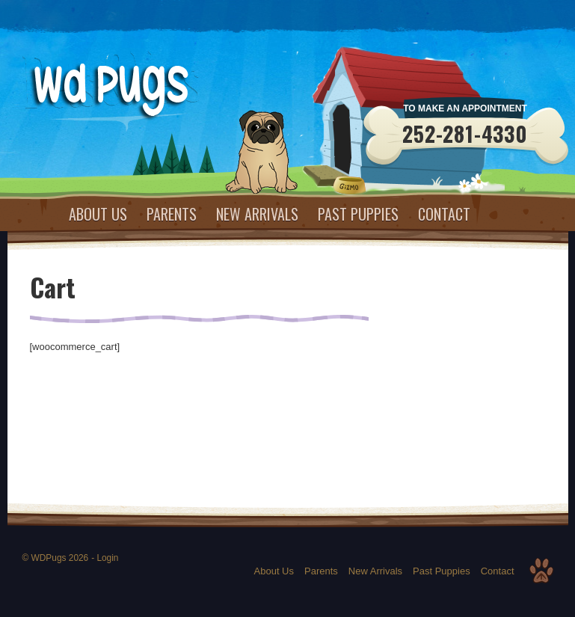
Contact (444, 214)
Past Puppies (358, 214)
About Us (98, 214)
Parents (172, 214)
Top (541, 570)
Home (40, 214)
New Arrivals (257, 214)
